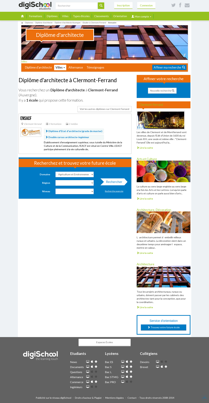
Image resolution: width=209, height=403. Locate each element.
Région (46, 182)
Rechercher (113, 182)
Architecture (145, 264)
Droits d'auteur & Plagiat (88, 397)
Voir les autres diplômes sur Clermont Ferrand (104, 108)
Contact (132, 397)
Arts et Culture (147, 159)
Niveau (46, 191)
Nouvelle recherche (162, 90)
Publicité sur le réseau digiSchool (53, 397)
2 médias (72, 124)
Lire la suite (145, 147)
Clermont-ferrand (31, 124)
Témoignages (95, 67)
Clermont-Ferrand (151, 104)
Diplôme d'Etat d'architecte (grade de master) (73, 131)
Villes (65, 16)
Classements (101, 16)
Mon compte (141, 16)
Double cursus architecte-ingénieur (67, 137)
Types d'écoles (81, 16)
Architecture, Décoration (154, 210)
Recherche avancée (114, 191)
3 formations (53, 124)
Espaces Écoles (104, 342)
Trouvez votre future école (164, 327)
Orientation (120, 16)
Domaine (45, 174)
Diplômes (52, 16)
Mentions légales (114, 397)
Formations (35, 16)
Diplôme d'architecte (38, 67)
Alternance (76, 67)
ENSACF (26, 118)
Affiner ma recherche (169, 67)
